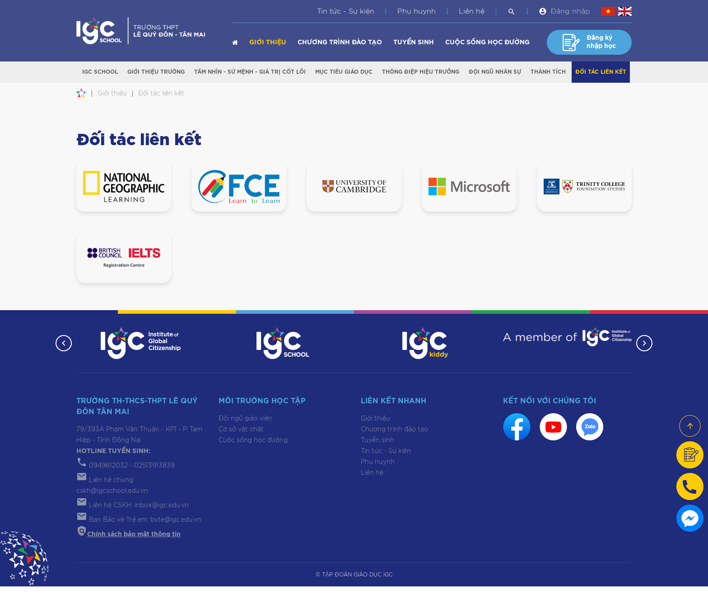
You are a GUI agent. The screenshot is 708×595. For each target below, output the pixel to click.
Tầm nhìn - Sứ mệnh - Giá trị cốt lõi (250, 73)
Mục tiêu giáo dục (344, 73)
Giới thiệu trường (156, 73)
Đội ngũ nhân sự (495, 73)
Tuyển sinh (413, 42)
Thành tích (548, 73)
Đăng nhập (570, 11)
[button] (61, 352)
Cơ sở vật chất (241, 438)
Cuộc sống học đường (487, 42)
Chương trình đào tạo (340, 42)
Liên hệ (471, 11)
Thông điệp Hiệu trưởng (420, 73)
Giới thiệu (267, 42)
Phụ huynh (416, 11)
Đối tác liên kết (600, 73)
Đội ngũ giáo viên (245, 427)
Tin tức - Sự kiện (345, 11)
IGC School (100, 73)
